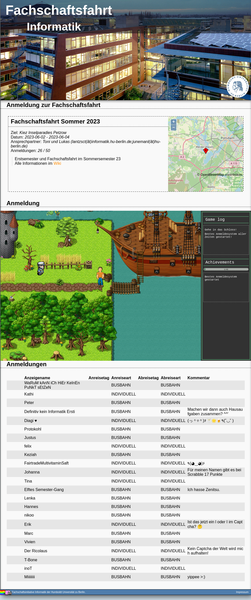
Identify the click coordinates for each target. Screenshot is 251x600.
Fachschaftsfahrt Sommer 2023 (55, 121)
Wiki (57, 163)
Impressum (242, 592)
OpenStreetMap (212, 174)
